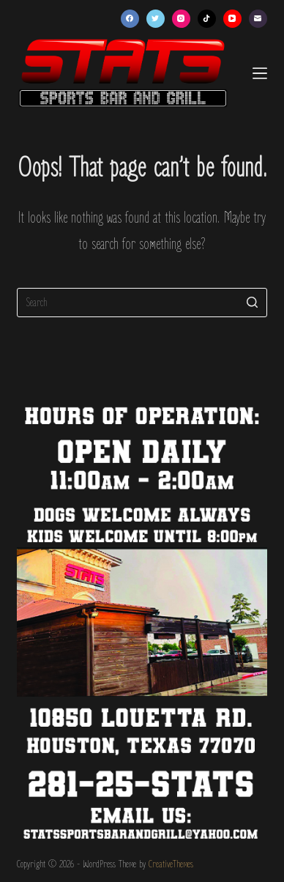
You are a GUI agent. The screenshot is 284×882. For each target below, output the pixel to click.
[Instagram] (181, 19)
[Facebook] (130, 19)
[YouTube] (232, 19)
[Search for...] (141, 302)
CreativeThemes (171, 864)
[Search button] (252, 302)
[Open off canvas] (260, 73)
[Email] (258, 19)
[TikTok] (207, 19)
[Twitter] (155, 19)
